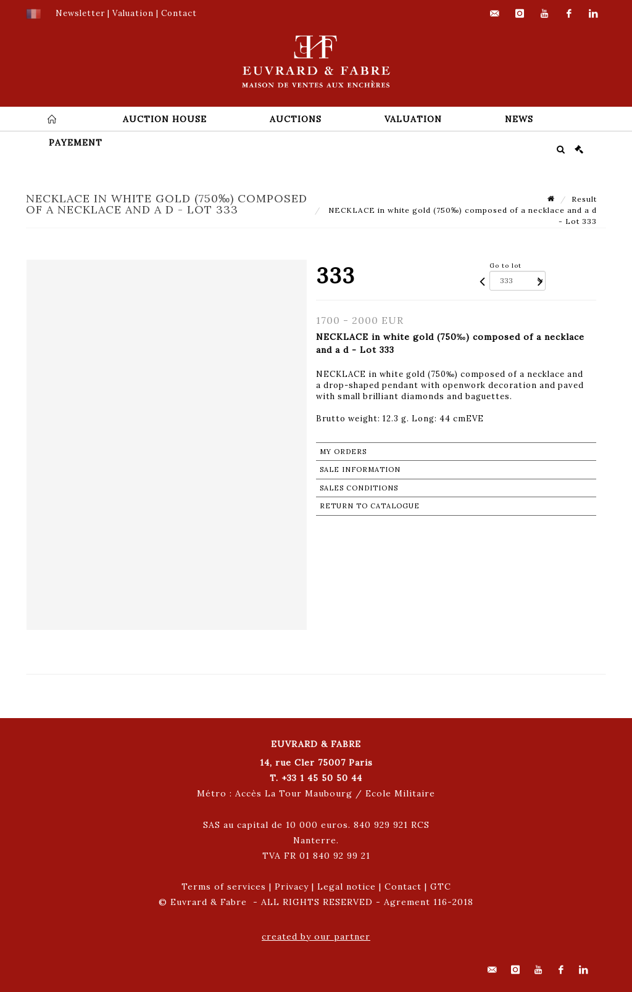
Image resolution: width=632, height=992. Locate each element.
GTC (440, 886)
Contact (403, 886)
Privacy (292, 886)
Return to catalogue (370, 506)
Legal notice (346, 886)
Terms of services (223, 886)
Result (584, 199)
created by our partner (316, 936)
